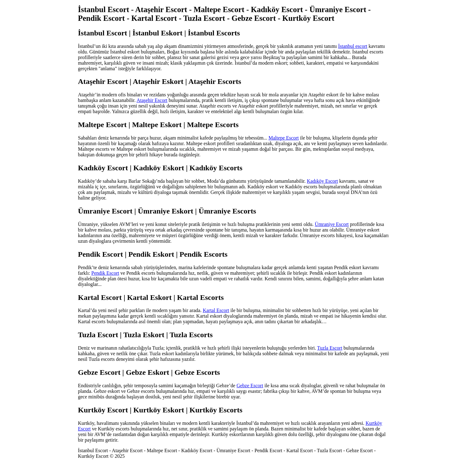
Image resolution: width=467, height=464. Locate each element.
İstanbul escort (352, 46)
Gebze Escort (249, 385)
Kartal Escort (216, 310)
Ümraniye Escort (332, 224)
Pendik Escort (105, 273)
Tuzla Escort (329, 348)
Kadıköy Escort (322, 181)
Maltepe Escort (284, 137)
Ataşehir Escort (152, 100)
